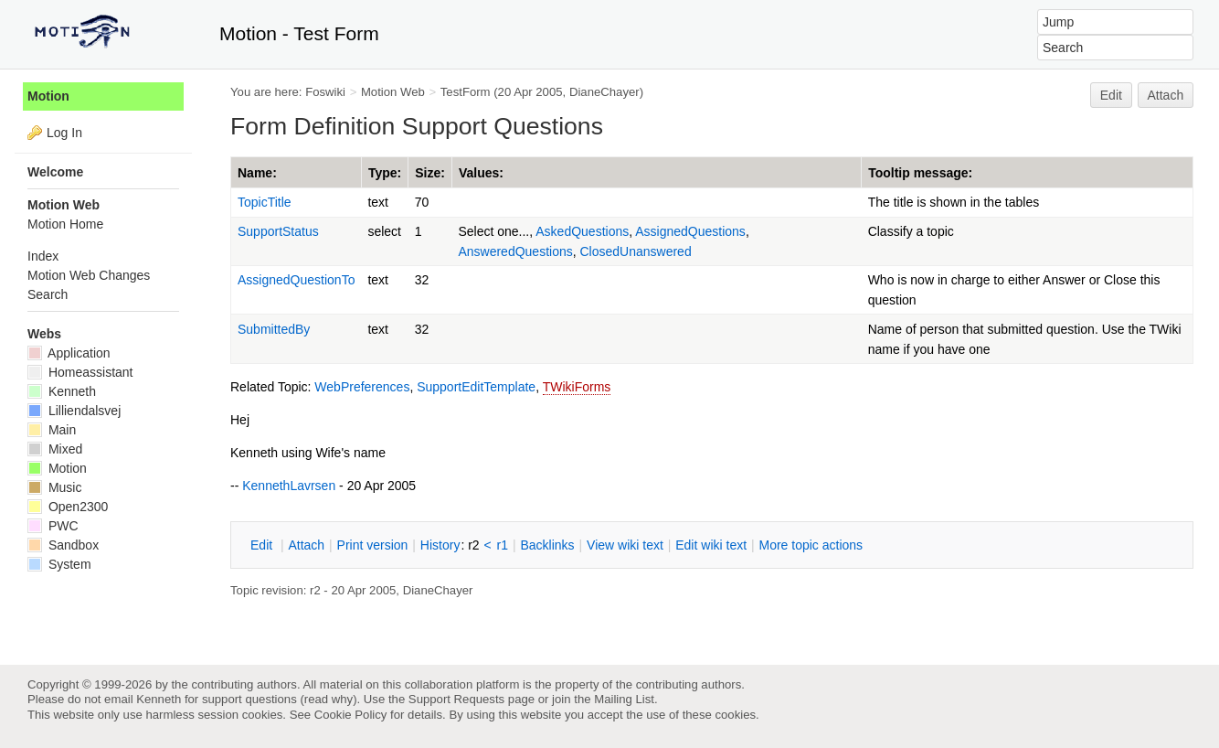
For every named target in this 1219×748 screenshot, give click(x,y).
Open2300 (67, 506)
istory (440, 545)
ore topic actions (810, 545)
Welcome (55, 172)
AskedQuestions (582, 231)
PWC (53, 525)
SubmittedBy (274, 329)
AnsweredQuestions (515, 251)
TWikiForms (577, 386)
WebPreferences (361, 386)
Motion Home (65, 224)
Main (51, 429)
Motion (48, 96)
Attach (1166, 95)
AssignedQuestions (690, 231)
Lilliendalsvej (74, 410)
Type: (384, 173)
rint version (372, 545)
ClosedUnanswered (636, 251)
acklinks (547, 545)
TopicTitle (265, 202)
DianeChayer (604, 92)
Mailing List (624, 699)
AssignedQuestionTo (296, 279)
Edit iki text (711, 545)
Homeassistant (79, 372)
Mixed (54, 449)
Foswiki (325, 92)
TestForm (465, 92)
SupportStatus (278, 231)
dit (263, 545)
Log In (64, 132)
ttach (306, 545)
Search (47, 294)
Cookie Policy (350, 714)
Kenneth (61, 391)
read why (328, 699)
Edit (1111, 95)
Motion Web (393, 92)
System (59, 564)
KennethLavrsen (288, 485)
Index (42, 256)
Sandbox (63, 545)
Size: (430, 173)
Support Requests (456, 699)
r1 (502, 545)
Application (69, 353)
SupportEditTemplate (476, 386)
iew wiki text (625, 545)
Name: (257, 173)
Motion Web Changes (88, 275)
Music (54, 487)
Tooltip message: (920, 173)
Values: (481, 173)
